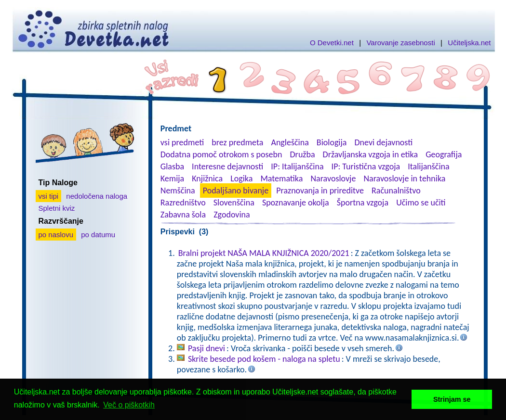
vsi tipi (49, 196)
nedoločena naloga (96, 196)
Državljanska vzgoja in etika (370, 154)
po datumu (98, 234)
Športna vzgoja (362, 202)
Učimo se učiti (421, 202)
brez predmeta (237, 142)
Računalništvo (396, 190)
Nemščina (177, 190)
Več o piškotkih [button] (129, 405)
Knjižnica (207, 178)
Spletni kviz (57, 208)
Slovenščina (233, 202)
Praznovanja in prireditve (320, 190)
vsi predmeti (182, 142)
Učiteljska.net (469, 42)
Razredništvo (183, 202)
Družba (302, 154)
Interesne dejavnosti (227, 166)
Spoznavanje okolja (295, 202)
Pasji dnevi (206, 348)
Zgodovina (231, 214)
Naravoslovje (333, 178)
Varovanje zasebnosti (400, 42)
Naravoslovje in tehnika (404, 178)
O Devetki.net (332, 42)
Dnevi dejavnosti (384, 142)
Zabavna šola (183, 214)
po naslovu (56, 234)
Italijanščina (428, 166)
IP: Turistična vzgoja (366, 166)
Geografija (444, 154)
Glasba (172, 166)
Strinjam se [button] (452, 399)
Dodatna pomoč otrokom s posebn (221, 154)
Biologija (332, 142)
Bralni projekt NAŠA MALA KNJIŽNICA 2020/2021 (263, 253)
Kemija (172, 178)
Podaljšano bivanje (235, 190)
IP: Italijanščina (297, 166)
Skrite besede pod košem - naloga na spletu (264, 359)
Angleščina (289, 142)
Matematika (281, 178)
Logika (241, 178)
